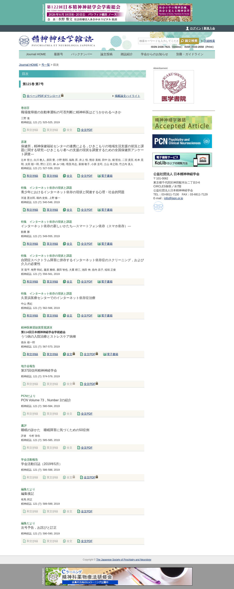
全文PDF (87, 129)
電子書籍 (107, 175)
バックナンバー (81, 54)
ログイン (195, 28)
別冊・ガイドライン (189, 54)
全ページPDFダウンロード (45, 95)
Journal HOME (36, 54)
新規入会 (209, 28)
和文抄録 (32, 129)
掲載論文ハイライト (127, 95)
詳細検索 (209, 40)
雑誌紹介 (127, 54)
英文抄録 (52, 129)
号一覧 (45, 64)
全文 (69, 129)
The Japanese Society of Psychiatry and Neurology (123, 559)
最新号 (58, 54)
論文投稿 (106, 54)
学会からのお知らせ (154, 54)
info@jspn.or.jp (173, 198)
